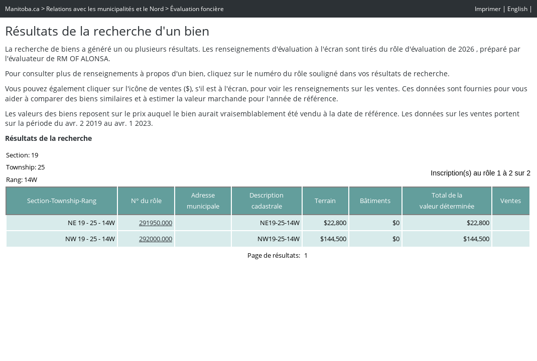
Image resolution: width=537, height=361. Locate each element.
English (517, 9)
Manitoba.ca (22, 9)
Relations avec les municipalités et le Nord (105, 9)
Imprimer (488, 9)
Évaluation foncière (197, 9)
